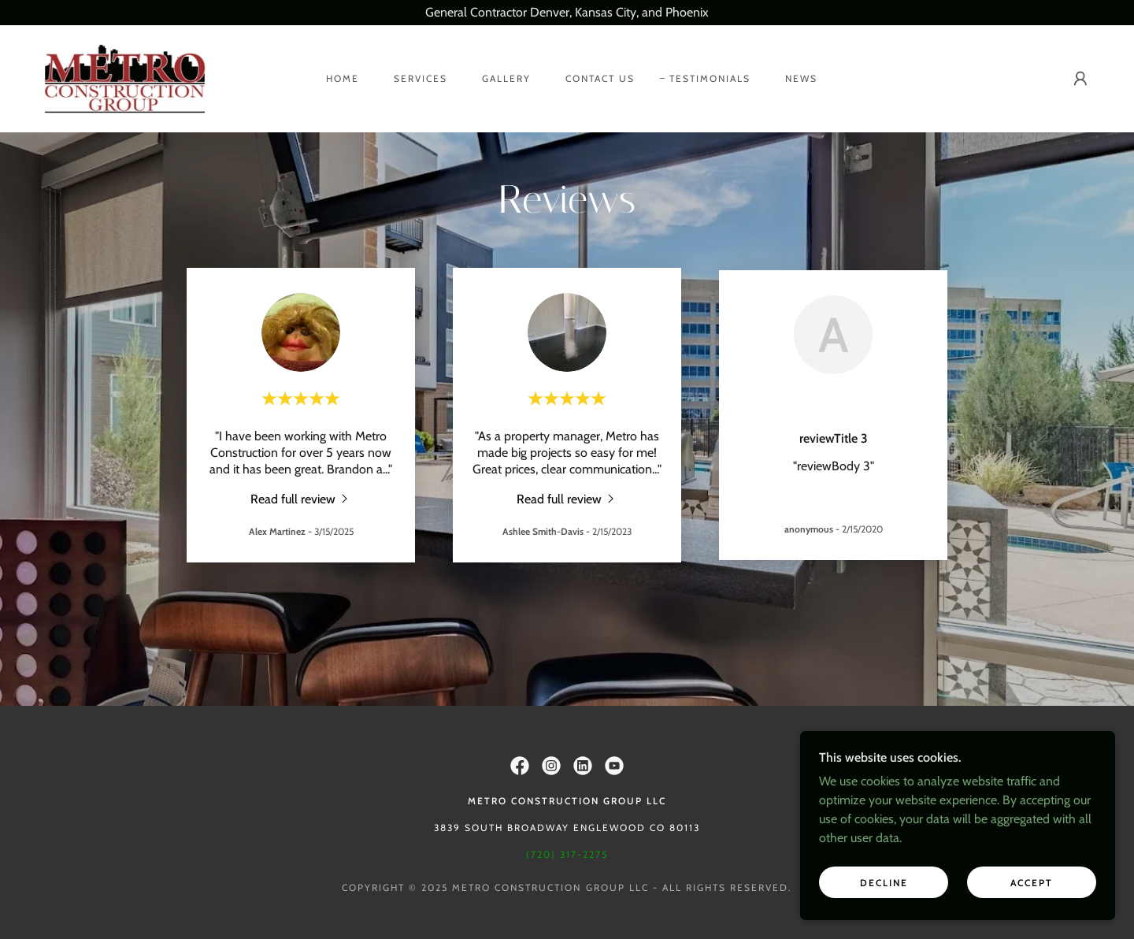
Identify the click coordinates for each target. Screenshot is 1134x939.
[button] (1080, 79)
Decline (884, 883)
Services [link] (420, 78)
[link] (125, 77)
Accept (1031, 883)
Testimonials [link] (709, 78)
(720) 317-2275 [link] (567, 854)
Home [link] (342, 78)
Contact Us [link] (600, 78)
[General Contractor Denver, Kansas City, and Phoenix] (567, 12)
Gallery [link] (506, 78)
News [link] (801, 78)
